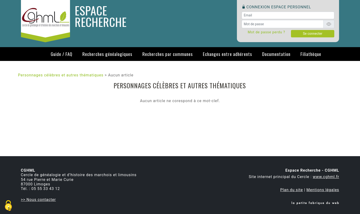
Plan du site (291, 190)
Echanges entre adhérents (227, 53)
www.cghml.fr (326, 176)
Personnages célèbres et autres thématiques (61, 75)
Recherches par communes (167, 53)
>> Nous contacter (38, 199)
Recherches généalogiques (107, 53)
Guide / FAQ (61, 53)
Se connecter (312, 33)
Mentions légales (322, 190)
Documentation (276, 53)
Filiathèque (310, 53)
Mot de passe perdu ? (266, 32)
